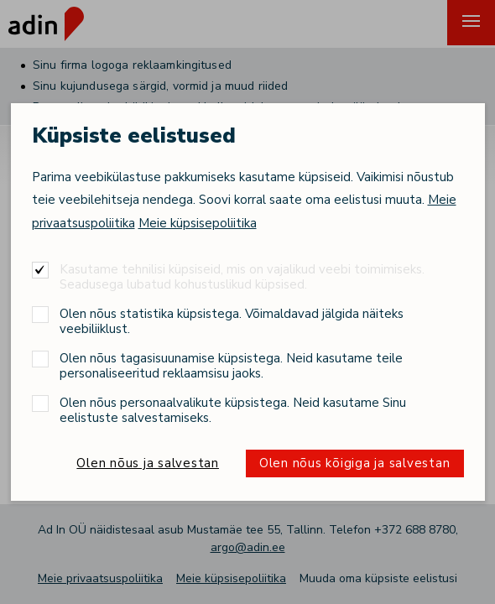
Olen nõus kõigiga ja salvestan (355, 463)
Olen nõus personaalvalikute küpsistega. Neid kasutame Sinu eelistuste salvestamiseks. (233, 409)
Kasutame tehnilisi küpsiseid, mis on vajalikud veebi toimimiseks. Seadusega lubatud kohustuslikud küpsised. (242, 276)
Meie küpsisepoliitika (197, 223)
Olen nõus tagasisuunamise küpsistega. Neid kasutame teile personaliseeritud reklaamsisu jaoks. (231, 365)
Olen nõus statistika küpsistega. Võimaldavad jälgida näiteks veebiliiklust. (232, 320)
